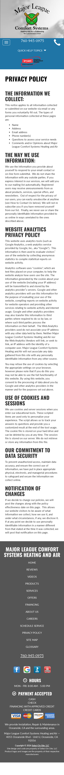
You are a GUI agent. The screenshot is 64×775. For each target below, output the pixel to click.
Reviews (32, 569)
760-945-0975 (32, 655)
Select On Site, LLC (40, 745)
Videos (32, 576)
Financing (32, 604)
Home (32, 562)
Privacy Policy (32, 632)
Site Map (32, 639)
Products (32, 583)
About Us (32, 611)
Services (32, 590)
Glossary (32, 646)
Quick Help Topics (32, 50)
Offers (32, 597)
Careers (32, 618)
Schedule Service (32, 625)
